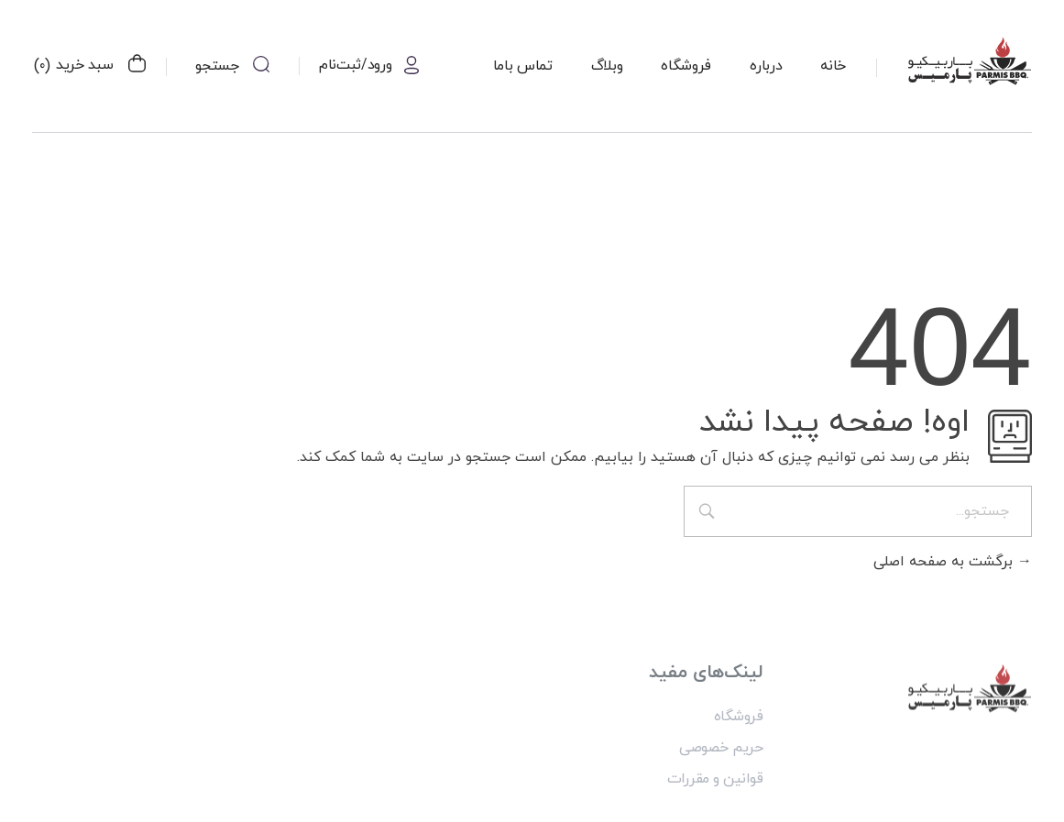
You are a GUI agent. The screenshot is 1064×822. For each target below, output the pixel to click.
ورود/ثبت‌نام (355, 65)
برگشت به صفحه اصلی (952, 562)
